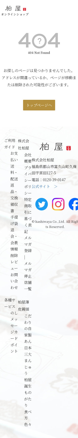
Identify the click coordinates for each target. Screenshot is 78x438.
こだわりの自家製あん (28, 328)
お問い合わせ (14, 281)
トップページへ (39, 105)
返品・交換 (14, 191)
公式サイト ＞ (45, 186)
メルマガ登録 (28, 244)
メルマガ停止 (28, 270)
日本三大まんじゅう (28, 360)
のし (14, 312)
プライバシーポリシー (28, 180)
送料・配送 (14, 172)
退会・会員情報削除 (14, 242)
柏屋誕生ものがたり (28, 392)
